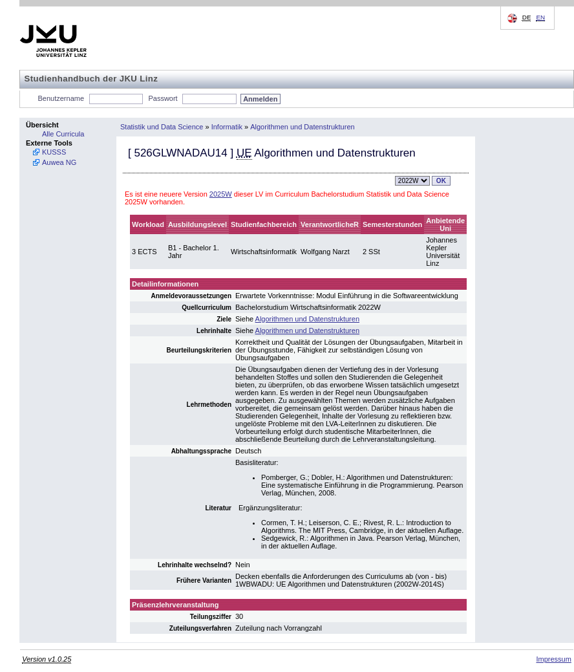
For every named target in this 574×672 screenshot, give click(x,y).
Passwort (162, 98)
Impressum (553, 659)
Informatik (226, 127)
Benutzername (61, 98)
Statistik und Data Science (161, 127)
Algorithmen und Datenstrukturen (302, 127)
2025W (220, 194)
